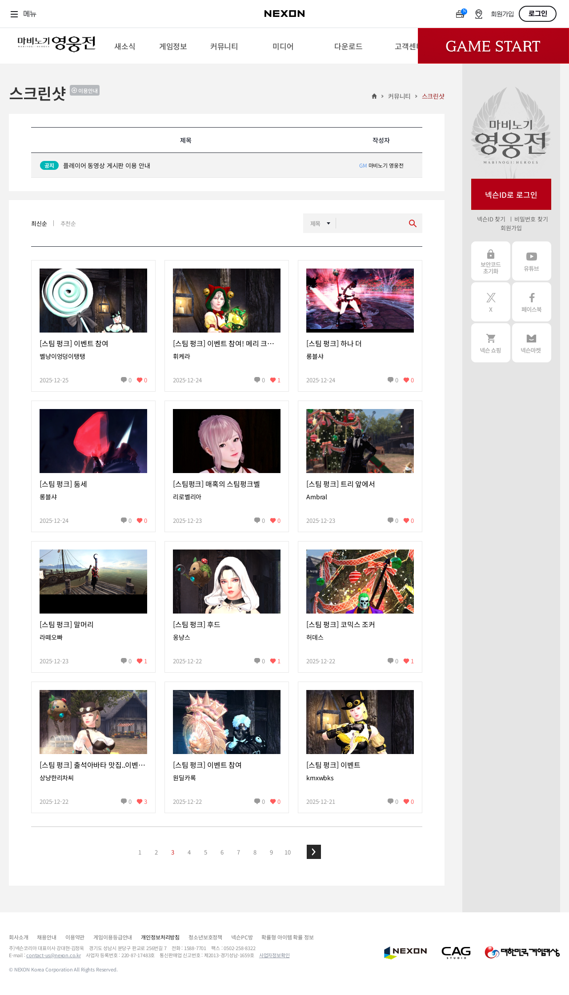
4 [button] (189, 852)
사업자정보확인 (274, 955)
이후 (314, 852)
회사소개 (18, 937)
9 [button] (271, 852)
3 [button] (172, 852)
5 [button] (205, 852)
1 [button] (139, 852)
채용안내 (46, 937)
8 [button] (254, 852)
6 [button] (222, 852)
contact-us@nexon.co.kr (53, 955)
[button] (314, 852)
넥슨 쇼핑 (490, 342)
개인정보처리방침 (160, 937)
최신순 (39, 223)
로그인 (538, 14)
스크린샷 (433, 96)
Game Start (493, 46)
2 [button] (156, 852)
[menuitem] (124, 46)
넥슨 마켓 (531, 342)
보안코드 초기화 (490, 261)
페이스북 (531, 301)
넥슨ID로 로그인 (511, 194)
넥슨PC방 (241, 937)
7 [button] (238, 852)
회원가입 (502, 14)
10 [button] (287, 852)
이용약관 (74, 937)
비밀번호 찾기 (531, 219)
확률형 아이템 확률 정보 (287, 937)
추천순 (68, 223)
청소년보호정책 (205, 937)
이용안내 (88, 90)
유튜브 (531, 261)
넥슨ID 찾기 (491, 219)
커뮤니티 (399, 96)
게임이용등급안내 (112, 937)
